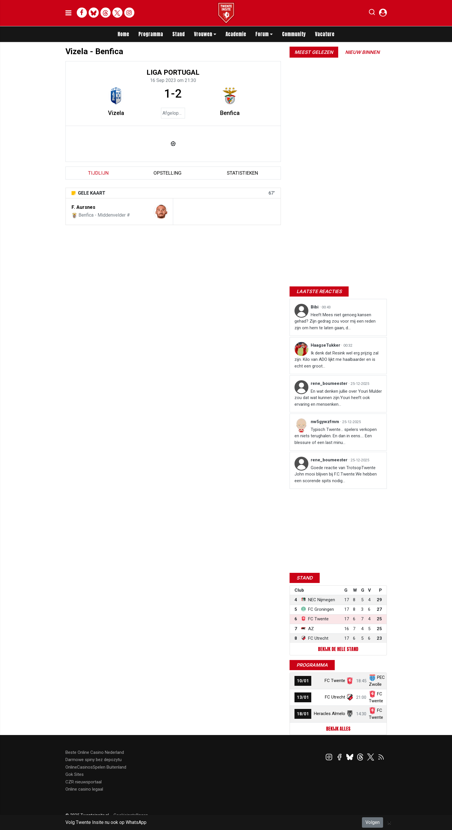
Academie (236, 34)
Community (294, 34)
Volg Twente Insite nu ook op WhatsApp (106, 822)
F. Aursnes (83, 207)
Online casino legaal (84, 789)
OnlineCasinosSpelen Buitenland (95, 767)
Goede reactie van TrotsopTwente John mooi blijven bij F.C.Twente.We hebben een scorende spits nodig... (335, 474)
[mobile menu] (68, 13)
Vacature (324, 34)
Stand (178, 34)
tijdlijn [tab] (98, 173)
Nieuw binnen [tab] (362, 52)
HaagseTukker (326, 345)
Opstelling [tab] (167, 173)
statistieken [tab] (242, 173)
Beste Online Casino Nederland (94, 752)
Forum (262, 34)
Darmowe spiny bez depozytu (93, 759)
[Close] (389, 822)
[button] (372, 13)
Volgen (372, 822)
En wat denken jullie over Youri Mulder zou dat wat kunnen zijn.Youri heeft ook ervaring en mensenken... (338, 398)
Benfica (230, 112)
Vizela (116, 112)
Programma (150, 34)
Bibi (315, 307)
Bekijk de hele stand (338, 649)
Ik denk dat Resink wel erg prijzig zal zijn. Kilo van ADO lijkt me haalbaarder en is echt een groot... (336, 359)
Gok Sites (74, 774)
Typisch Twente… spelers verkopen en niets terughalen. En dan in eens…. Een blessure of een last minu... (335, 436)
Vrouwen (203, 34)
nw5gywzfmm (325, 421)
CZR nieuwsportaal (83, 782)
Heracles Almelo (329, 713)
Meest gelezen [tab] (313, 52)
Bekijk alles (338, 728)
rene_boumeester (330, 383)
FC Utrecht (335, 697)
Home (123, 34)
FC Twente (335, 680)
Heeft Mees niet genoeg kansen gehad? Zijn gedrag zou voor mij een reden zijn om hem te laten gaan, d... (335, 321)
